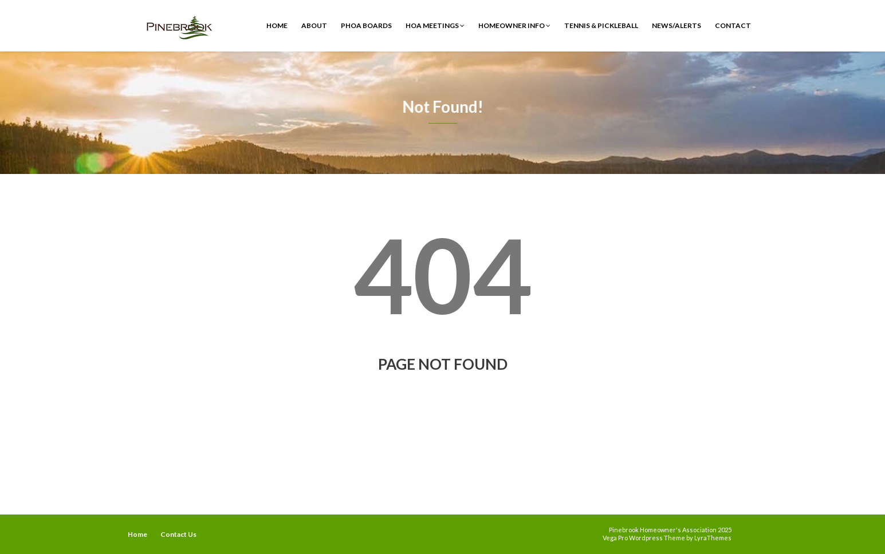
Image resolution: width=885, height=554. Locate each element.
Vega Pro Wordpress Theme (644, 537)
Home (277, 25)
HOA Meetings (435, 25)
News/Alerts (676, 25)
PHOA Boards (366, 25)
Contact (733, 25)
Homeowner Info (514, 25)
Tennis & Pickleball (601, 25)
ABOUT (314, 25)
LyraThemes (712, 537)
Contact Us (178, 534)
